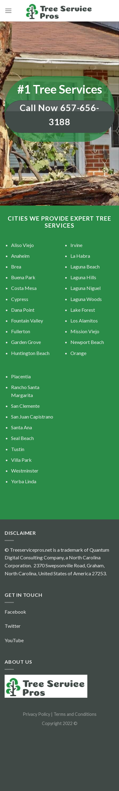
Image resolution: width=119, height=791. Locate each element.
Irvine (76, 245)
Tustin (17, 449)
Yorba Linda (23, 481)
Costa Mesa (24, 288)
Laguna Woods (86, 299)
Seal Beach (22, 438)
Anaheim (20, 256)
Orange (78, 353)
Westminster (24, 470)
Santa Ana (21, 427)
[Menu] (8, 10)
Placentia (21, 376)
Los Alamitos (84, 320)
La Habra (80, 256)
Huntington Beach (30, 353)
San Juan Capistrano (32, 416)
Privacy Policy (37, 714)
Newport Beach (87, 342)
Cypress (19, 299)
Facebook (15, 612)
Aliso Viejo (22, 245)
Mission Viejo (84, 331)
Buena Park (23, 277)
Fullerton (20, 331)
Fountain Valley (27, 320)
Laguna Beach (85, 266)
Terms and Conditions (75, 714)
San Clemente (25, 406)
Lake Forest (82, 310)
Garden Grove (26, 342)
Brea (16, 266)
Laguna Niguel (85, 288)
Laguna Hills (83, 277)
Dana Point (22, 310)
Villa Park (21, 460)
